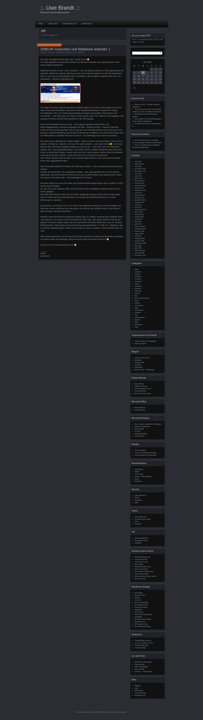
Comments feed (140, 693)
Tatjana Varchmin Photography (145, 341)
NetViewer (138, 481)
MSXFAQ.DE (139, 429)
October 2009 (139, 231)
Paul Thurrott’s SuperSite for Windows (147, 424)
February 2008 (139, 250)
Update (137, 320)
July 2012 (137, 205)
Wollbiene (137, 360)
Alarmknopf (138, 367)
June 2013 (138, 193)
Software (137, 313)
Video (136, 322)
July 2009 (137, 236)
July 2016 (137, 162)
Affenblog (137, 365)
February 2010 (139, 226)
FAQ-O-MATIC (139, 436)
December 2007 (140, 255)
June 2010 (138, 219)
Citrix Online (138, 474)
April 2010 (138, 224)
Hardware (51, 52)
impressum (87, 24)
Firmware (137, 279)
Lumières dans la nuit (142, 358)
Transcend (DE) (140, 648)
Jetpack (137, 598)
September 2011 (140, 210)
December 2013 (140, 186)
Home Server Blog (141, 569)
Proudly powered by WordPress (88, 712)
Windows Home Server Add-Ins (145, 576)
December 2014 (140, 169)
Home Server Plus (140, 559)
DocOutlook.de (139, 410)
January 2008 (139, 253)
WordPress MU (139, 595)
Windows (81, 52)
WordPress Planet (140, 607)
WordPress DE (139, 622)
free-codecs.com (140, 517)
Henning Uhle (139, 362)
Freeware (137, 281)
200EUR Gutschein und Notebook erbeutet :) (75, 49)
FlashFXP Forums (140, 386)
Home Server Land (141, 562)
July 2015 (137, 166)
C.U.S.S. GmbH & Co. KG (143, 643)
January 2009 (139, 241)
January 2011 (139, 214)
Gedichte (137, 289)
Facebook (138, 277)
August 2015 (138, 164)
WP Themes (138, 612)
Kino (136, 296)
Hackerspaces (139, 664)
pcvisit (136, 479)
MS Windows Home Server (144, 571)
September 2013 (140, 190)
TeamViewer (138, 469)
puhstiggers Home (140, 540)
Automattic (138, 617)
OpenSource (138, 305)
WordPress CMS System (143, 662)
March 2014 (138, 178)
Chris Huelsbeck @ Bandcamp (145, 455)
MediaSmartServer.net (142, 557)
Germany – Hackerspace (143, 671)
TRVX (136, 522)
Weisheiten (138, 325)
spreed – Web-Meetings (142, 476)
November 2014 (140, 171)
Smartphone (138, 310)
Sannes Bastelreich (141, 538)
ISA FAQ (137, 431)
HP (63, 52)
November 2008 (140, 243)
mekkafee (137, 543)
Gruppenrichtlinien (140, 434)
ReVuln (137, 498)
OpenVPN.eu (139, 384)
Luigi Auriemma (140, 495)
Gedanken (138, 286)
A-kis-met (137, 600)
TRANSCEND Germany (142, 641)
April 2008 (138, 248)
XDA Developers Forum (142, 389)
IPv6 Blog (141, 42)
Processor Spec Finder (142, 519)
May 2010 (138, 222)
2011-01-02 (57, 45)
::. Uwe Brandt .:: (60, 8)
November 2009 (140, 229)
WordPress (138, 610)
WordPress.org (139, 695)
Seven (74, 52)
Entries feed (138, 690)
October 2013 (139, 188)
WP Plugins (138, 593)
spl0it (136, 503)
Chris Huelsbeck (140, 450)
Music (136, 301)
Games (137, 284)
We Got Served (139, 579)
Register (137, 686)
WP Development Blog (142, 626)
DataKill (137, 274)
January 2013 (139, 198)
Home (40, 24)
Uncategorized (139, 317)
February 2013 (139, 195)
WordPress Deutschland (143, 614)
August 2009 (138, 234)
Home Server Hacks (141, 574)
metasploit (138, 500)
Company (137, 272)
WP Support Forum (141, 605)
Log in (136, 688)
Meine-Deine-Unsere (141, 298)
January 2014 (139, 183)
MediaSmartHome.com (142, 567)
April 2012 (138, 207)
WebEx (137, 472)
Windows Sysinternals (142, 427)
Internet (137, 293)
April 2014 (138, 176)
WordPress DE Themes (142, 619)
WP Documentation (141, 602)
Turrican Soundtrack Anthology (145, 453)
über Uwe (52, 24)
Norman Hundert (140, 344)
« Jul (134, 88)
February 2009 (139, 238)
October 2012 (139, 202)
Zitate (136, 327)
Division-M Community (142, 393)
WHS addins (138, 564)
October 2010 (139, 217)
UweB (48, 45)
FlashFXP (138, 524)
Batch (136, 269)
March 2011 (138, 212)
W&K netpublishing (141, 667)
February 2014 (139, 181)
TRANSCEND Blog (141, 645)
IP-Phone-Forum (140, 391)
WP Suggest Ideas (141, 624)
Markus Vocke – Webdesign (144, 370)
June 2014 (138, 174)
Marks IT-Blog (139, 669)
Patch (136, 308)
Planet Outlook (139, 408)
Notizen (137, 303)
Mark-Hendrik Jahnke (142, 140)
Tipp (136, 315)
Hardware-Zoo (69, 24)
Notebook (68, 52)
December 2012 (140, 200)
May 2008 (138, 246)
